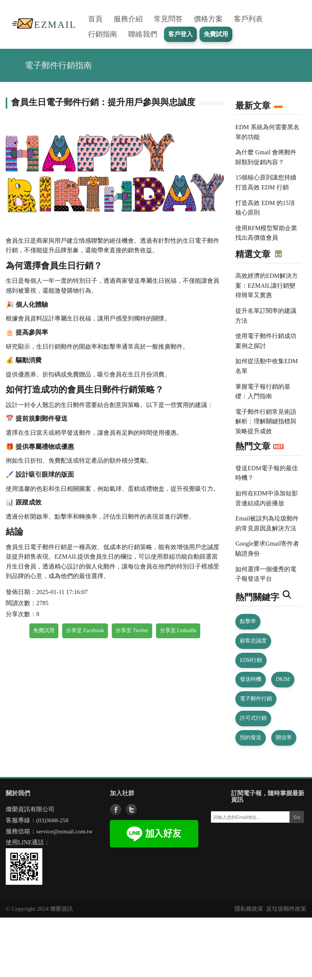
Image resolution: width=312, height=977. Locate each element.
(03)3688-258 (52, 820)
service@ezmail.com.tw (64, 831)
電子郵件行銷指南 (58, 65)
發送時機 (250, 679)
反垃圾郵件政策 (286, 908)
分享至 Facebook (85, 630)
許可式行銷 (253, 718)
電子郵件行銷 (256, 699)
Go (296, 817)
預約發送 (250, 737)
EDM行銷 (251, 660)
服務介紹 (128, 19)
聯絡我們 (142, 34)
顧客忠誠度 (253, 641)
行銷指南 (102, 34)
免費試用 (44, 630)
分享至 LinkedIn (178, 630)
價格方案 (208, 19)
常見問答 (168, 19)
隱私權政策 (249, 908)
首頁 (95, 19)
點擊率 (248, 621)
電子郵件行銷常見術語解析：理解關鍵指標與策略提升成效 (265, 421)
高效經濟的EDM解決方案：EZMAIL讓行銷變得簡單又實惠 (266, 285)
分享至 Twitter (132, 630)
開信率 (284, 737)
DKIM (282, 679)
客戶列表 (248, 19)
